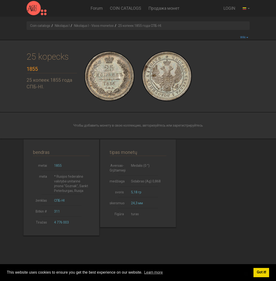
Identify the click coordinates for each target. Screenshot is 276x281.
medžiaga (117, 181)
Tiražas (41, 222)
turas (135, 214)
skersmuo (117, 203)
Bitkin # (41, 211)
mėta (43, 176)
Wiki (244, 37)
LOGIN (229, 8)
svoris (119, 192)
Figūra (119, 214)
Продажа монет (163, 8)
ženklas (41, 200)
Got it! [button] (261, 272)
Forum (97, 8)
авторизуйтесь (154, 125)
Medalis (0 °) (140, 165)
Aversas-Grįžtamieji (118, 168)
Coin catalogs (40, 26)
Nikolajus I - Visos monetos (94, 26)
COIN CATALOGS (125, 8)
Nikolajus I (62, 26)
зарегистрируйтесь (188, 125)
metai (42, 165)
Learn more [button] (153, 272)
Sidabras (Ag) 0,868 (146, 181)
